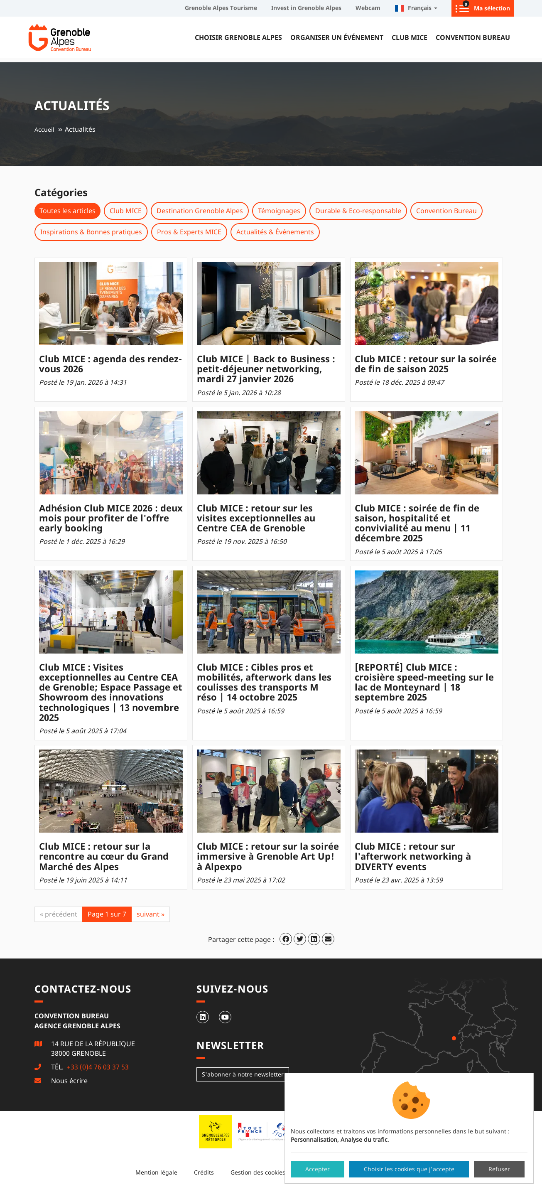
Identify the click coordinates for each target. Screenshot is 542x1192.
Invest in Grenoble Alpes (306, 8)
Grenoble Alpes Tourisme (221, 8)
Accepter (317, 1169)
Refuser (499, 1169)
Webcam (368, 8)
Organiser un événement (336, 37)
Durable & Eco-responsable (358, 210)
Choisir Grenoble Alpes (238, 37)
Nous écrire (69, 1080)
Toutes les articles (67, 210)
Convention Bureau (473, 37)
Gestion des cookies (258, 1172)
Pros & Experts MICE (189, 231)
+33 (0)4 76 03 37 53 (97, 1067)
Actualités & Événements (275, 231)
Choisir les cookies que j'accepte (409, 1169)
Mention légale (156, 1172)
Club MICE (409, 37)
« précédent (58, 914)
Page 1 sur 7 (107, 914)
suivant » (150, 914)
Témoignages (279, 210)
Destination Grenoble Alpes (200, 210)
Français (416, 8)
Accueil (44, 129)
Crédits (204, 1172)
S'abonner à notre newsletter (243, 1074)
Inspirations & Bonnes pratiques (91, 231)
